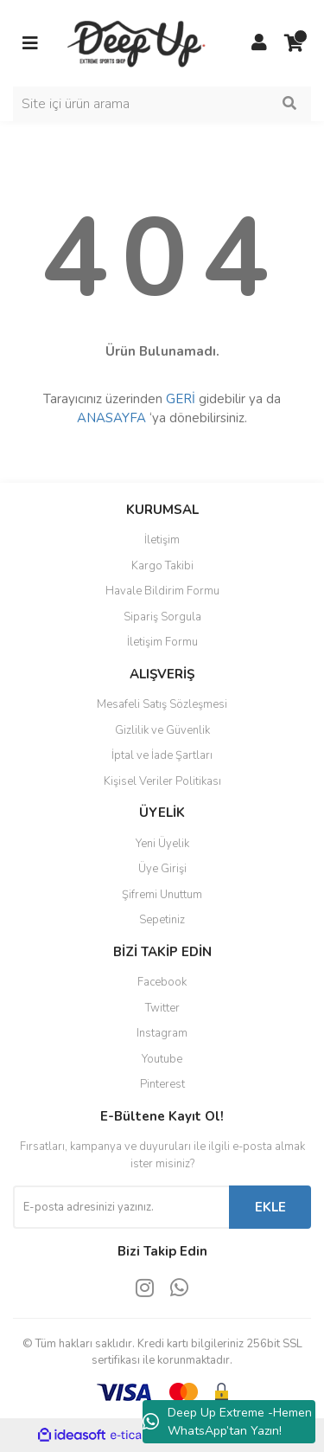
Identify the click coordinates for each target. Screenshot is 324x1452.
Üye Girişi (162, 869)
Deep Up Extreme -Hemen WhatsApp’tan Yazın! (227, 1421)
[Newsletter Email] (121, 1207)
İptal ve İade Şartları (162, 755)
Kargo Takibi (162, 566)
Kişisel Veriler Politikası (162, 781)
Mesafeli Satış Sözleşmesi (162, 704)
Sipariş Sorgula (162, 617)
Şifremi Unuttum (162, 895)
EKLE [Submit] (270, 1207)
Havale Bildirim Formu (162, 591)
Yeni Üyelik (162, 843)
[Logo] (139, 42)
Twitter (162, 1008)
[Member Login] (259, 43)
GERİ (180, 399)
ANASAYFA (111, 418)
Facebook (162, 982)
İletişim (162, 540)
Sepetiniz (162, 920)
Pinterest (162, 1084)
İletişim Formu (162, 642)
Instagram (162, 1033)
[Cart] (293, 43)
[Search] (162, 104)
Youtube (162, 1059)
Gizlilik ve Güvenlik (162, 730)
